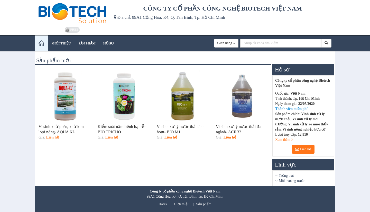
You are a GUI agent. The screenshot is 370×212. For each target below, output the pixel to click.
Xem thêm (284, 140)
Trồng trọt (286, 176)
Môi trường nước (292, 181)
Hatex (163, 204)
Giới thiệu (181, 204)
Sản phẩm (203, 204)
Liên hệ (303, 149)
